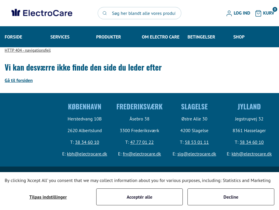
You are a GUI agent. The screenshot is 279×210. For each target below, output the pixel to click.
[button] (238, 13)
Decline (231, 197)
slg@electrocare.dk (196, 154)
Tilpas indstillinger (48, 197)
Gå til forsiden (19, 80)
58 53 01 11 (197, 142)
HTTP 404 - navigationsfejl (28, 50)
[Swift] (41, 13)
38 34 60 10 (87, 142)
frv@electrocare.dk (142, 154)
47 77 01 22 (142, 142)
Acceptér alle (139, 197)
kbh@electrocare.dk (87, 154)
